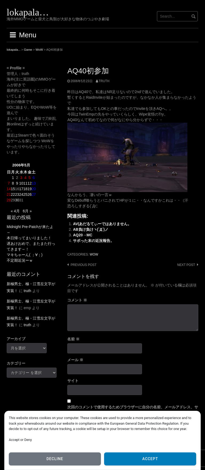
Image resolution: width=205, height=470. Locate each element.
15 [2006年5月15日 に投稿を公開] (13, 189)
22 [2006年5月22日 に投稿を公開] (13, 194)
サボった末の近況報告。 (93, 240)
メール (75, 360)
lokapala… (28, 12)
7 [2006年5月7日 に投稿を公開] (9, 183)
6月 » (27, 211)
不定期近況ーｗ (20, 260)
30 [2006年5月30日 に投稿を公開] (17, 200)
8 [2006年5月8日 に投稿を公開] (13, 183)
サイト (72, 381)
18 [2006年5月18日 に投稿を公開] (25, 189)
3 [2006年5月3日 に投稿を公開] (21, 178)
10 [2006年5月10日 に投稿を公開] (21, 183)
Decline (54, 459)
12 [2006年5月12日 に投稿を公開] (29, 183)
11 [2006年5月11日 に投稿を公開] (25, 183)
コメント (77, 300)
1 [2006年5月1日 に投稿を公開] (13, 178)
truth (104, 81)
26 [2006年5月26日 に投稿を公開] (29, 194)
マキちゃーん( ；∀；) (24, 255)
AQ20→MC (82, 235)
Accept (150, 459)
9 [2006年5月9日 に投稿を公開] (17, 183)
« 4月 (15, 211)
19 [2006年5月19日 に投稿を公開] (29, 189)
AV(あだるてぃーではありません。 (102, 224)
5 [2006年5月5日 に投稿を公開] (30, 178)
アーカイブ (16, 339)
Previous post (83, 265)
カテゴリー (16, 363)
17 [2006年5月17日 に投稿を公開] (21, 189)
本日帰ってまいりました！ (29, 238)
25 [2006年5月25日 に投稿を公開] (25, 194)
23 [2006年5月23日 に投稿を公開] (17, 194)
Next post (186, 265)
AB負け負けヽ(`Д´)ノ (90, 229)
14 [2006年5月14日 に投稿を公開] (9, 189)
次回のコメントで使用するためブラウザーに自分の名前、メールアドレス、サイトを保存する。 (132, 410)
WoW (94, 254)
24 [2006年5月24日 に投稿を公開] (21, 194)
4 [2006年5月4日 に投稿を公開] (25, 178)
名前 (73, 339)
